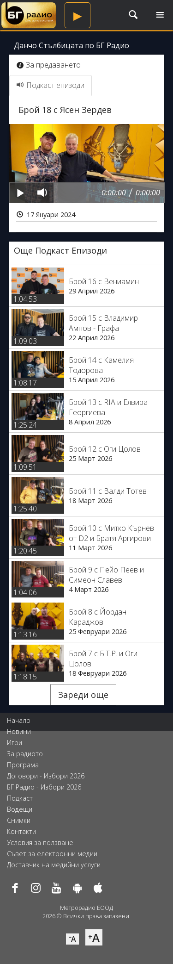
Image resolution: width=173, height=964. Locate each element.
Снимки (18, 820)
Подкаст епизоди (50, 85)
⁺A (94, 937)
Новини (19, 731)
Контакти (21, 831)
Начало (18, 720)
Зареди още (83, 694)
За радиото (25, 753)
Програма (23, 764)
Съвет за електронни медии (52, 853)
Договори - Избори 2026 (45, 775)
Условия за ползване (40, 842)
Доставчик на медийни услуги (54, 864)
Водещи (19, 809)
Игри (14, 742)
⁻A (72, 939)
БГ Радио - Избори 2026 (44, 787)
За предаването (49, 65)
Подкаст (20, 798)
